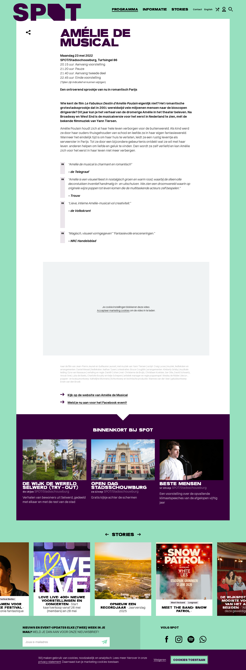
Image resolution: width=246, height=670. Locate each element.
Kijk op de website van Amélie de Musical (98, 395)
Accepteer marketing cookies (113, 310)
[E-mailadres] (66, 642)
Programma (125, 9)
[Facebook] (167, 639)
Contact (197, 9)
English (208, 9)
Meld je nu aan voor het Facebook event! (97, 402)
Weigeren (160, 660)
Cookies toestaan (189, 660)
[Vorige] (107, 534)
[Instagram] (179, 640)
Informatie (155, 9)
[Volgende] (139, 534)
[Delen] (28, 32)
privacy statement (49, 662)
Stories (179, 9)
